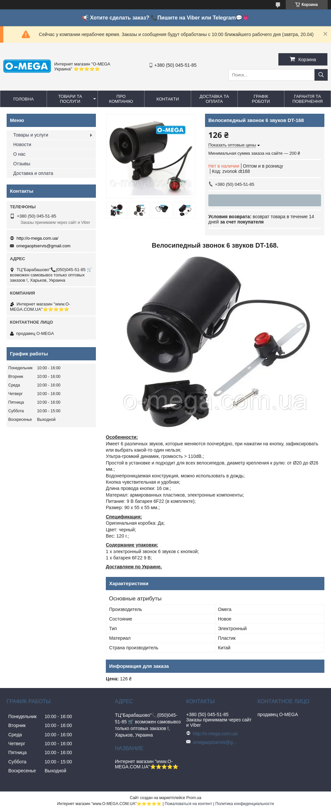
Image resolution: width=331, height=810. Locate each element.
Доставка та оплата (214, 99)
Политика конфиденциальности (244, 803)
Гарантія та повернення (307, 99)
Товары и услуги (30, 135)
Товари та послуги (70, 99)
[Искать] (321, 75)
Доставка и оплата (33, 173)
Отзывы (21, 163)
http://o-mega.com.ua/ (37, 238)
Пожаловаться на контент (188, 803)
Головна (23, 99)
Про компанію (121, 99)
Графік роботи (261, 99)
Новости (22, 144)
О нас (19, 154)
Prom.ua (193, 797)
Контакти (167, 99)
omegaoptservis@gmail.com (43, 245)
